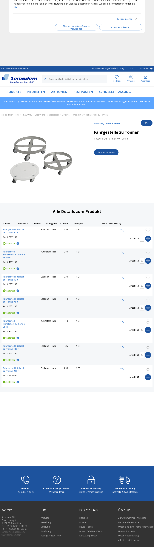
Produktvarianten (106, 152)
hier (16, 7)
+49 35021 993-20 (25, 493)
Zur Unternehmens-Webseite (132, 519)
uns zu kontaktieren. (77, 104)
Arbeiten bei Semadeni (129, 542)
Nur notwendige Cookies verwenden (76, 27)
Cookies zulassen (120, 27)
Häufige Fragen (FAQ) (51, 537)
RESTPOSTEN (83, 92)
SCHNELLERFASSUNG (115, 92)
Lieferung (45, 528)
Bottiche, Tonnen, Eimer (72, 114)
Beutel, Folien (86, 528)
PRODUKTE (13, 92)
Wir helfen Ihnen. (57, 493)
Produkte (44, 519)
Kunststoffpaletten (88, 537)
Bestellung (45, 524)
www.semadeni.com (11, 536)
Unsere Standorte (126, 533)
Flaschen (83, 519)
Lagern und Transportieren (47, 114)
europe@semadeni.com (13, 533)
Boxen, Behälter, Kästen (91, 533)
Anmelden (144, 68)
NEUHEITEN (36, 92)
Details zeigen (124, 18)
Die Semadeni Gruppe (128, 524)
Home (16, 114)
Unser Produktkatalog (128, 537)
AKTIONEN (59, 92)
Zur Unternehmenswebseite (14, 68)
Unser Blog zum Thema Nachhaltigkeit (135, 528)
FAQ (122, 68)
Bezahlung (45, 533)
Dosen (82, 524)
